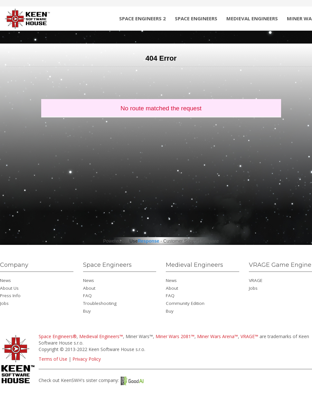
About (89, 288)
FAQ (87, 295)
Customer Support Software (191, 241)
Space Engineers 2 (142, 18)
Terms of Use (53, 359)
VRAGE (255, 280)
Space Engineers (196, 18)
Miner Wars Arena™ (217, 336)
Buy (87, 311)
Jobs (4, 303)
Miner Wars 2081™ (175, 336)
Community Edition (185, 303)
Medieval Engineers (252, 18)
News (5, 280)
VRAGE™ (249, 336)
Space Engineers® (58, 336)
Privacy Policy (86, 359)
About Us (9, 288)
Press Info (10, 295)
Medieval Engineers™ (101, 336)
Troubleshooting (100, 303)
